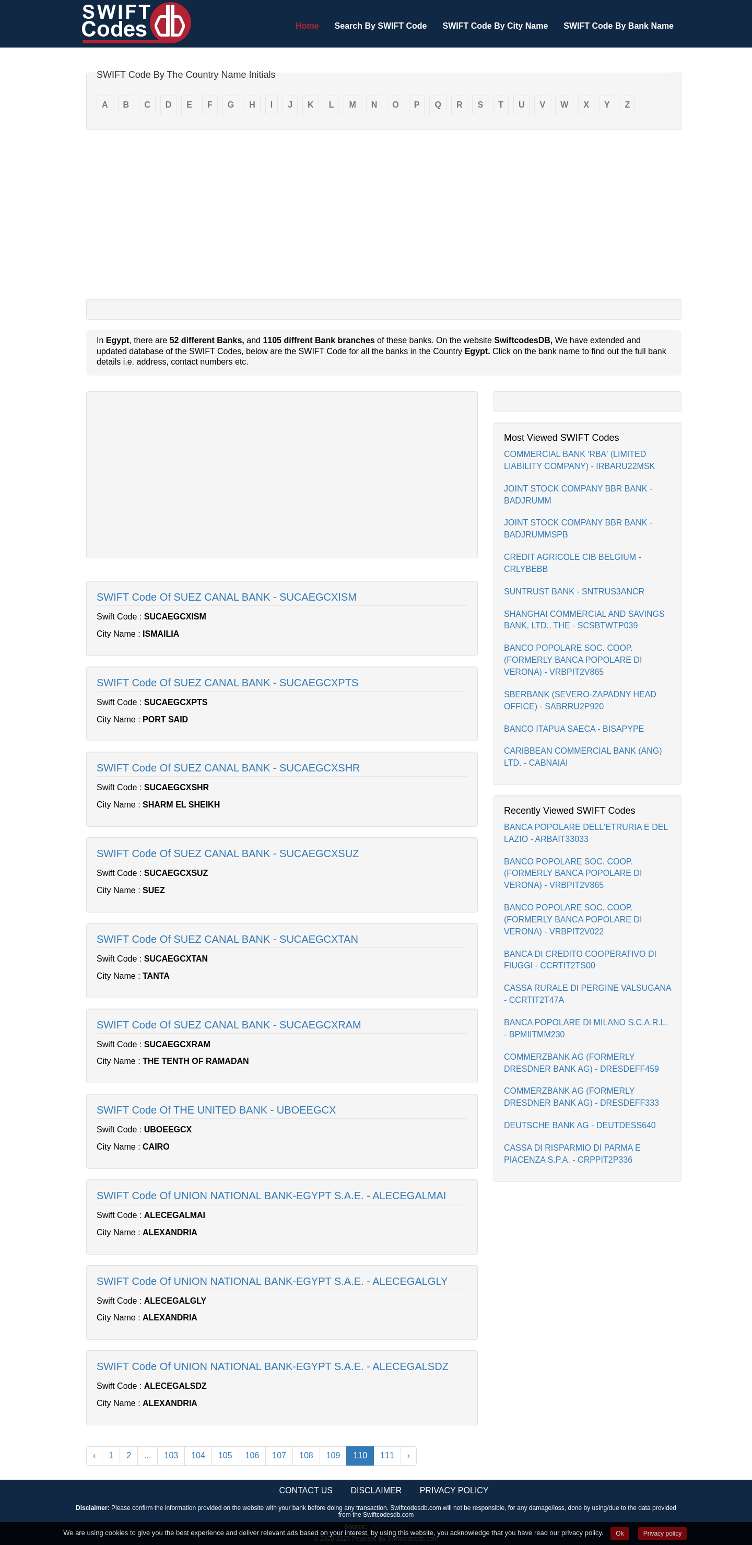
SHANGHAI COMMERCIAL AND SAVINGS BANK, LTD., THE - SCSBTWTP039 (584, 620)
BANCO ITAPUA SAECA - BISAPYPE (574, 728)
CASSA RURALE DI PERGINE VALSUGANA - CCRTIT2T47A (587, 994)
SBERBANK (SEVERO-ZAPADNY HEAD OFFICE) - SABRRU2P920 (580, 700)
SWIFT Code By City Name (495, 25)
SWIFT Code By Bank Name (618, 25)
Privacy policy (662, 1533)
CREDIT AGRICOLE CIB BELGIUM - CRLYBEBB (572, 563)
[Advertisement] (384, 214)
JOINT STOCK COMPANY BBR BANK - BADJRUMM (578, 494)
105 (225, 1455)
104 (198, 1455)
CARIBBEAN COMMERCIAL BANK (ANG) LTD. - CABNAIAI (583, 756)
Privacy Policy (454, 1490)
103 (171, 1455)
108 (306, 1455)
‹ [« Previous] (94, 1455)
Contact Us (306, 1490)
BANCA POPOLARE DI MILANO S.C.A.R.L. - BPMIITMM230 (585, 1028)
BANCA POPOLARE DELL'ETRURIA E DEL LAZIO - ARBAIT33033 (586, 833)
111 (387, 1455)
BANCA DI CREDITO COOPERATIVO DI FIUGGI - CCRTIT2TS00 (580, 960)
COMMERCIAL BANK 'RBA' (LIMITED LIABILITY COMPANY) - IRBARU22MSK (579, 460)
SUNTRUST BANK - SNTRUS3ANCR (574, 591)
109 (333, 1455)
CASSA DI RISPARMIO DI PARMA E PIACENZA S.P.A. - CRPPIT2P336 (572, 1153)
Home (307, 25)
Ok (620, 1533)
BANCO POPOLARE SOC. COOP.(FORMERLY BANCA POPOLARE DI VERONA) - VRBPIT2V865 (573, 659)
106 (252, 1455)
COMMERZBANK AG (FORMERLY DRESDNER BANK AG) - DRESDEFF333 (581, 1096)
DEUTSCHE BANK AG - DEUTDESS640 (580, 1125)
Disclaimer (376, 1490)
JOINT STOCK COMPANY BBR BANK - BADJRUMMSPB (578, 528)
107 (279, 1455)
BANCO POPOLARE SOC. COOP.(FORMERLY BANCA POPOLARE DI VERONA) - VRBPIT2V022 (573, 919)
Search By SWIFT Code (381, 25)
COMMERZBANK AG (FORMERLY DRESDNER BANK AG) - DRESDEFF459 (581, 1062)
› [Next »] (408, 1455)
